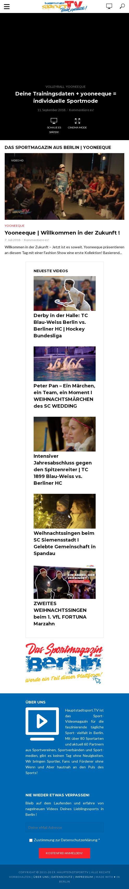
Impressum (84, 876)
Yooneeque (76, 86)
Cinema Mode (77, 123)
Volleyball (55, 86)
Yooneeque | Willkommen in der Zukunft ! (62, 233)
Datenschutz (61, 876)
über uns (41, 876)
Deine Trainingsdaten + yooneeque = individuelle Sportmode (65, 97)
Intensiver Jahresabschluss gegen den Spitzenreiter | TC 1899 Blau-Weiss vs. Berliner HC (63, 469)
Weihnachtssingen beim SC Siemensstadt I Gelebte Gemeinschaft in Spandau (65, 543)
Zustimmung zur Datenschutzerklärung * (64, 840)
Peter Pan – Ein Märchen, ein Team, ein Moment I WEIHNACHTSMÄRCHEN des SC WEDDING (64, 396)
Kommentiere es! (81, 110)
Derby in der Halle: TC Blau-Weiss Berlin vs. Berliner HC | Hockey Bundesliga (61, 326)
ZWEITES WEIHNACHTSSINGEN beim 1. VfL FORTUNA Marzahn (60, 614)
